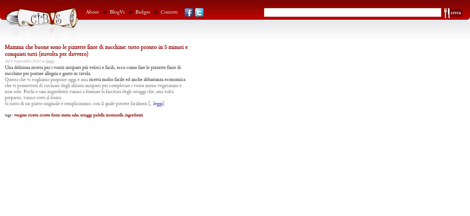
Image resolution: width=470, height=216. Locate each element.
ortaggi (86, 115)
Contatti (169, 12)
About (92, 12)
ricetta (33, 115)
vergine (20, 115)
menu (66, 115)
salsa (75, 115)
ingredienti (134, 115)
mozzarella (114, 115)
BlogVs (117, 12)
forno (55, 115)
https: (50, 61)
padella (99, 115)
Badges (142, 12)
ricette (45, 115)
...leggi (156, 103)
